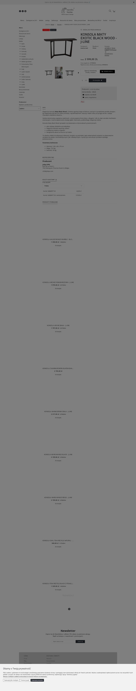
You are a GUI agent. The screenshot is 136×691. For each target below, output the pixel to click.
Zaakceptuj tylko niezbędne (11, 680)
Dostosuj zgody (25, 680)
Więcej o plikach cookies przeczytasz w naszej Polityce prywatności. (25, 676)
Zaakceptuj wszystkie (37, 680)
